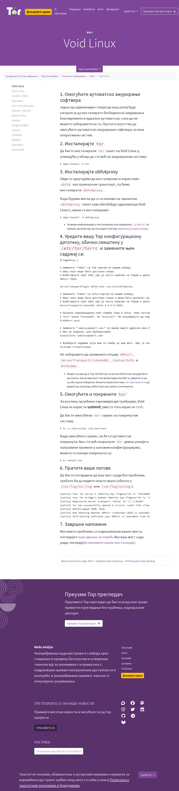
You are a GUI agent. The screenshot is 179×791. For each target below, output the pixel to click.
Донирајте (112, 9)
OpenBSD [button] (17, 144)
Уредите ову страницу (109, 561)
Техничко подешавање (74, 76)
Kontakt (126, 658)
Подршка (75, 9)
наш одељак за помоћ (95, 537)
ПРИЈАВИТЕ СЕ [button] (46, 728)
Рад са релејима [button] (88, 69)
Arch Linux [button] (18, 91)
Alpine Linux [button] (19, 115)
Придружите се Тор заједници (21, 76)
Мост (92, 76)
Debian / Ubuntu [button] (21, 110)
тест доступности (135, 382)
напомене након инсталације (111, 542)
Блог (101, 9)
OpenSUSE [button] (18, 149)
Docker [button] (16, 120)
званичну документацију (133, 228)
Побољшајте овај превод (140, 561)
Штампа (126, 663)
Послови (127, 647)
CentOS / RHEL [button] (20, 96)
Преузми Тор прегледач (159, 11)
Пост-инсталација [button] (23, 105)
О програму (60, 11)
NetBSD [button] (16, 140)
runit (139, 407)
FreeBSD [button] (17, 135)
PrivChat (127, 668)
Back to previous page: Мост (77, 561)
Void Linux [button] (18, 86)
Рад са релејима (49, 76)
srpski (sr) (130, 11)
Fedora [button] (16, 130)
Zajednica (89, 9)
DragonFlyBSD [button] (20, 125)
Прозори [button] (17, 100)
